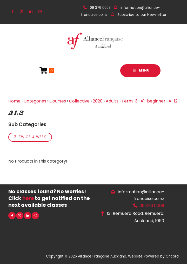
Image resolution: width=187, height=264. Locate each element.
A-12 (173, 101)
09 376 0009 (151, 206)
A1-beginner (153, 101)
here (28, 198)
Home (14, 101)
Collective (79, 101)
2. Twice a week (30, 136)
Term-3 (129, 101)
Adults (112, 101)
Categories (35, 101)
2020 (98, 101)
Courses (57, 101)
